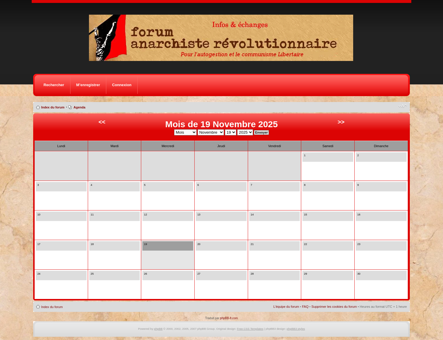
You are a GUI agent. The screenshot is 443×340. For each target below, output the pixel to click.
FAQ (305, 306)
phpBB (158, 328)
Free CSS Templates (250, 328)
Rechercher (53, 85)
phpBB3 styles (296, 328)
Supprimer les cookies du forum (334, 306)
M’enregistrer (88, 85)
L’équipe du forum (286, 306)
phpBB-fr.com (229, 318)
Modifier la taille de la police (402, 106)
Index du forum (52, 107)
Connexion (122, 85)
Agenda (79, 107)
